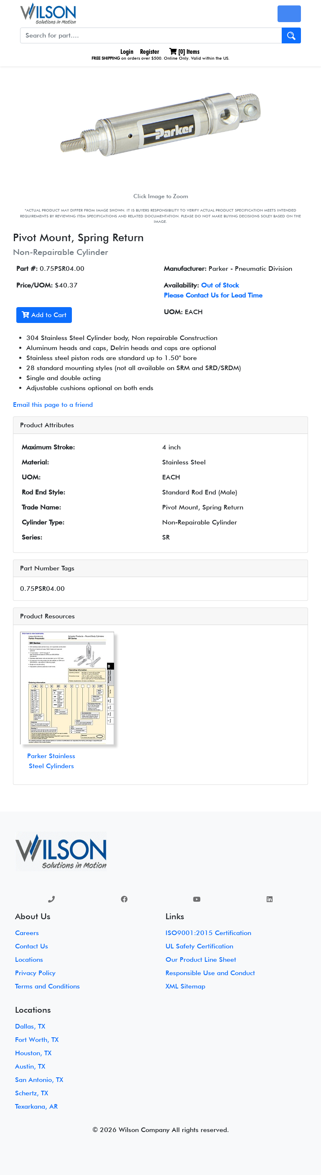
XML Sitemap (185, 986)
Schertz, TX (31, 1093)
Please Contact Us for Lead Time (213, 295)
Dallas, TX (30, 1026)
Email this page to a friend (53, 404)
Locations (29, 959)
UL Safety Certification (199, 946)
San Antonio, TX (39, 1080)
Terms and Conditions (47, 986)
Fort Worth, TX (37, 1040)
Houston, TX (33, 1053)
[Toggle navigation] (289, 13)
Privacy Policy (35, 973)
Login (126, 51)
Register (149, 51)
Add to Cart (44, 315)
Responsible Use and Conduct (210, 973)
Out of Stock (220, 285)
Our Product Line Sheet (201, 959)
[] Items (184, 51)
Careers (27, 933)
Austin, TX (30, 1066)
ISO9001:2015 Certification (208, 933)
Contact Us (31, 946)
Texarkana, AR (36, 1106)
